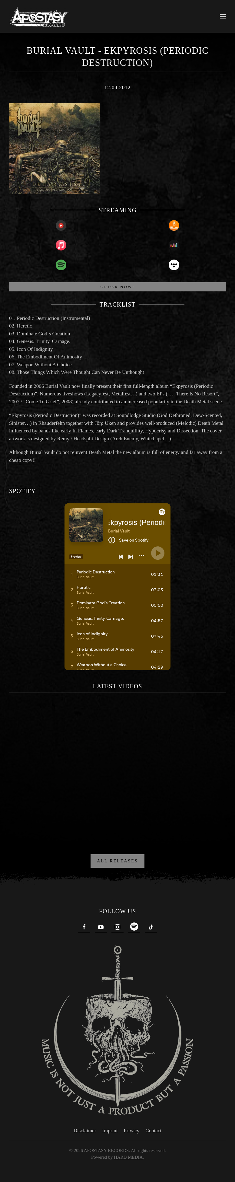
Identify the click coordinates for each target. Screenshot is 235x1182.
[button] (223, 16)
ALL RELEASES (117, 861)
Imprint (108, 1130)
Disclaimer (83, 1130)
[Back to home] (39, 16)
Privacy (130, 1130)
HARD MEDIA (126, 1157)
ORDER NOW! (118, 286)
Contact (152, 1130)
